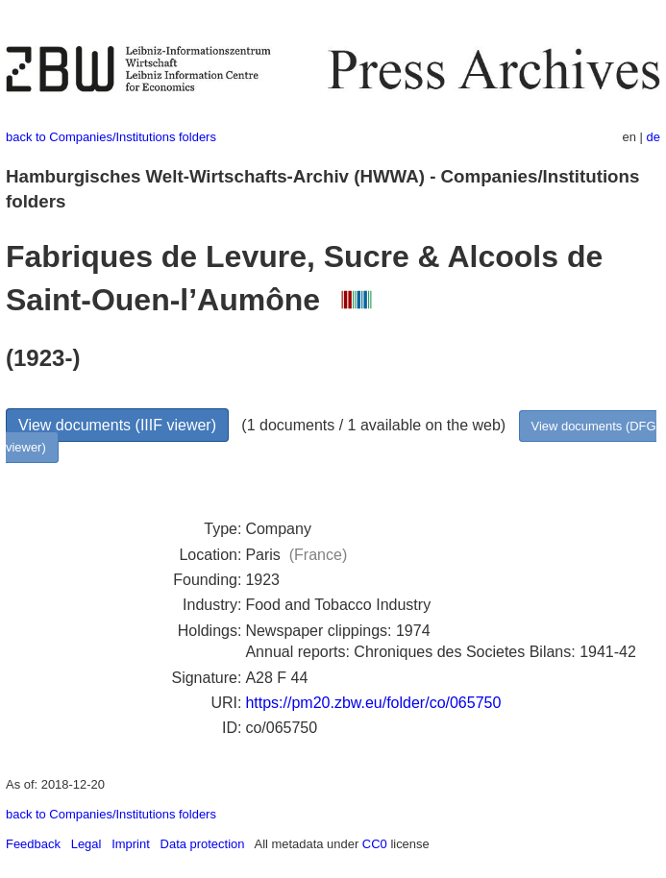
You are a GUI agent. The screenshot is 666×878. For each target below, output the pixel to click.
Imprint (130, 844)
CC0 (374, 844)
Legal (86, 844)
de (653, 137)
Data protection (202, 844)
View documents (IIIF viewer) (117, 425)
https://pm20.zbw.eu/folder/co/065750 (373, 703)
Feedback (33, 844)
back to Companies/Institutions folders (111, 137)
